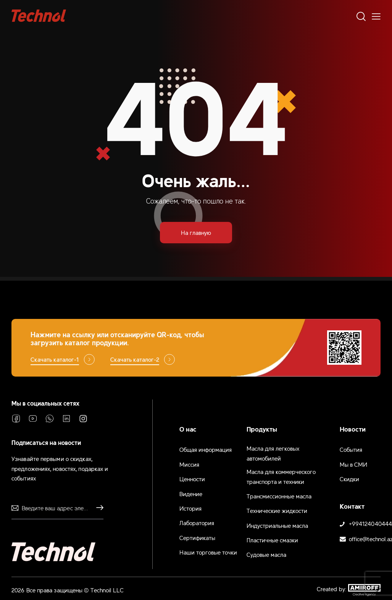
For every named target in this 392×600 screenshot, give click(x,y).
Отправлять (97, 508)
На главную (196, 232)
